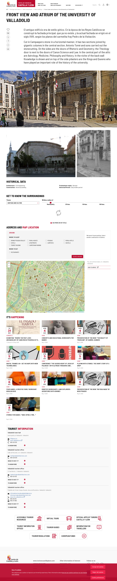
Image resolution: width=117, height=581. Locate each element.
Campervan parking (34, 245)
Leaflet (48, 312)
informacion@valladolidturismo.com (20, 495)
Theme (8, 200)
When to (13, 461)
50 (84, 204)
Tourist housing (15, 245)
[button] (108, 4)
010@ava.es (13, 438)
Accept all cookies (97, 567)
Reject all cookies (98, 572)
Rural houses (32, 240)
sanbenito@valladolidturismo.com (20, 474)
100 (102, 204)
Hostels (67, 243)
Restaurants (14, 252)
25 (67, 204)
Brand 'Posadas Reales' (17, 240)
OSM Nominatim (80, 312)
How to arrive (92, 267)
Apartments (32, 243)
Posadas (49, 240)
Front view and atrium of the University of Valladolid (59, 9)
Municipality (50, 204)
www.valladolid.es (16, 440)
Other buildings (38, 9)
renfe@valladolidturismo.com (18, 456)
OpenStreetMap (59, 312)
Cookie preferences (98, 578)
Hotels (12, 243)
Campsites (50, 243)
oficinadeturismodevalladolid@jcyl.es (21, 493)
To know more (12, 445)
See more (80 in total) (59, 223)
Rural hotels (69, 240)
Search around (77, 256)
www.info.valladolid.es (17, 497)
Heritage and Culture (15, 9)
